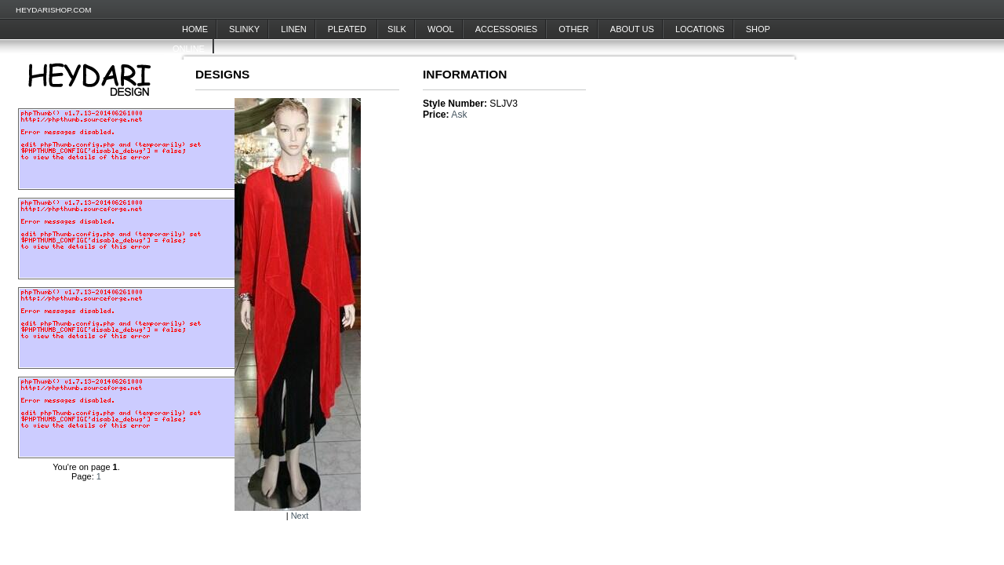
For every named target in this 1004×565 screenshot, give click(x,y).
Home (195, 29)
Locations (700, 29)
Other (573, 29)
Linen (293, 29)
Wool (440, 29)
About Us (632, 29)
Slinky (244, 29)
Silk (396, 29)
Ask (459, 114)
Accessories (506, 29)
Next (300, 515)
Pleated (348, 29)
